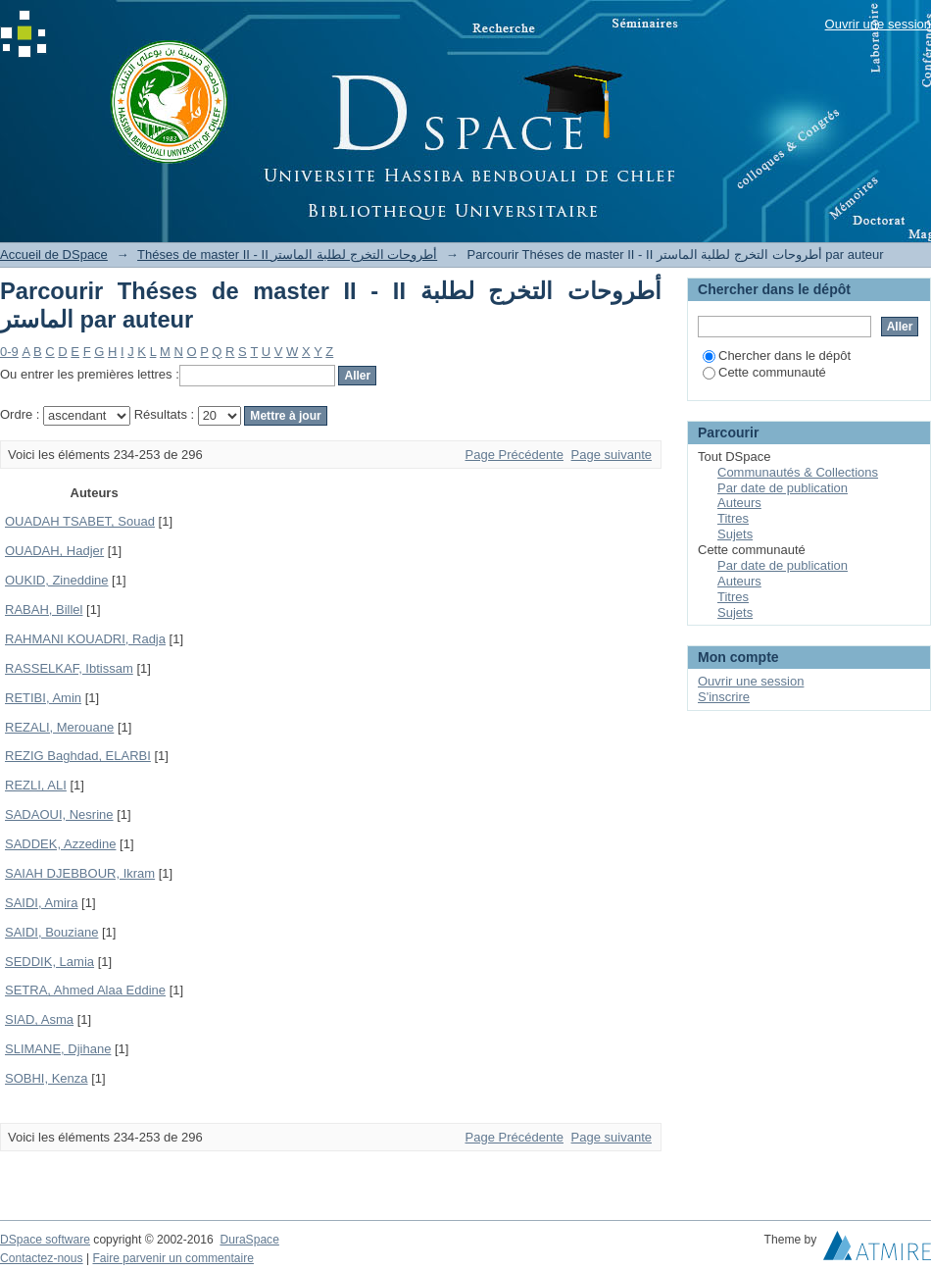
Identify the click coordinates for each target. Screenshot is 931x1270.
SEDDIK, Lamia (49, 961)
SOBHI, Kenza (46, 1078)
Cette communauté (764, 372)
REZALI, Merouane (59, 727)
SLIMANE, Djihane (58, 1048)
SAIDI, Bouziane (51, 932)
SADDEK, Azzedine (60, 844)
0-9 (9, 351)
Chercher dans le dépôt (777, 355)
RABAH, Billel (43, 609)
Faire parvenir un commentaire (172, 1258)
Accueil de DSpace (54, 254)
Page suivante (611, 454)
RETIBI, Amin (43, 697)
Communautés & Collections (797, 472)
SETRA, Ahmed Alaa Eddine (85, 990)
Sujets (735, 534)
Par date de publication (782, 488)
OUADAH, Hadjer (54, 550)
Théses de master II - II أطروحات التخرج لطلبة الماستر (287, 254)
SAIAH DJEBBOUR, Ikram (80, 873)
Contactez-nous (41, 1258)
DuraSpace (249, 1239)
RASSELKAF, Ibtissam (69, 668)
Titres (733, 518)
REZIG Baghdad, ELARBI (78, 755)
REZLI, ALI (36, 785)
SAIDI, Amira (41, 902)
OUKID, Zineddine (57, 580)
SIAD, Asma (39, 1019)
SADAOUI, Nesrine (59, 814)
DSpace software (45, 1239)
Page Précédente (515, 454)
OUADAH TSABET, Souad (80, 521)
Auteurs (739, 502)
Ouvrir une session (878, 24)
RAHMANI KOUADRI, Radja (85, 639)
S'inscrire (724, 696)
